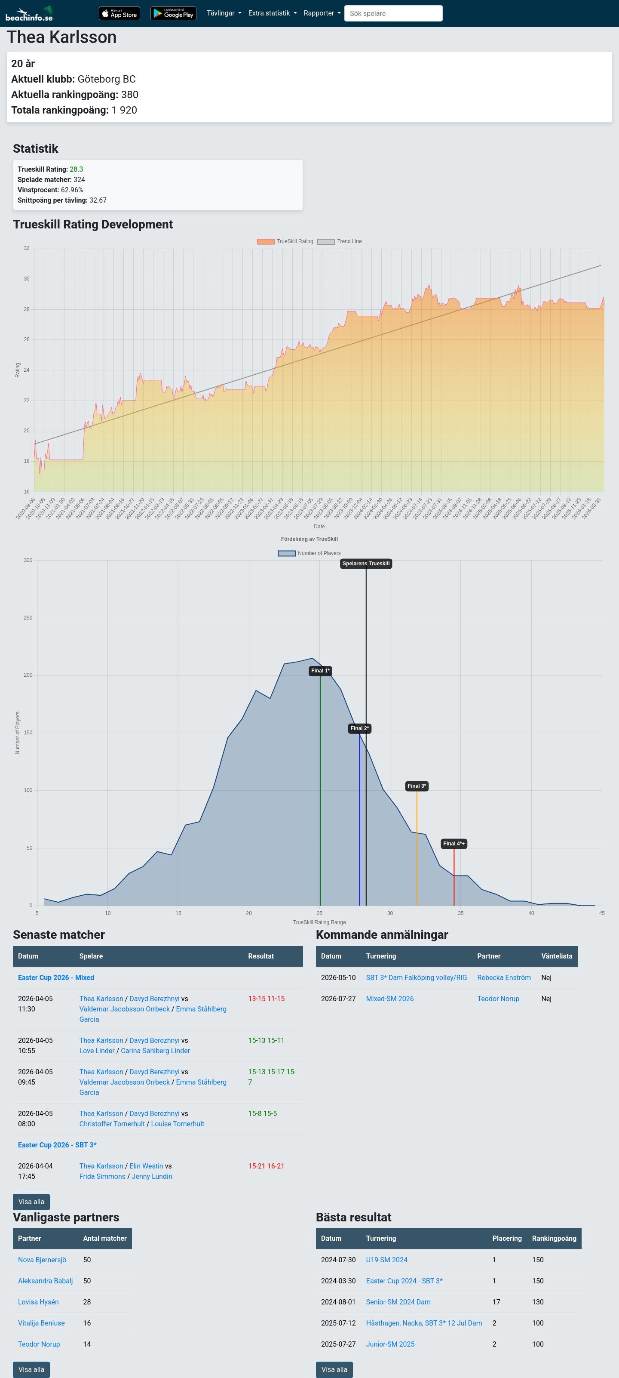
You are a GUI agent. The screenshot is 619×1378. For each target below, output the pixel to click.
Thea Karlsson (101, 999)
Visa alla (31, 1202)
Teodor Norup (499, 999)
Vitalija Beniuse (41, 1323)
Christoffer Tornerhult (112, 1124)
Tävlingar (221, 13)
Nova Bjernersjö (42, 1260)
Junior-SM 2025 (390, 1344)
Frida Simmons (103, 1176)
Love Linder (97, 1051)
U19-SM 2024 (387, 1260)
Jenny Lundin (152, 1176)
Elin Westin (146, 1166)
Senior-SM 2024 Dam (398, 1302)
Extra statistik (270, 13)
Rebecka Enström (504, 978)
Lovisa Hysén (38, 1302)
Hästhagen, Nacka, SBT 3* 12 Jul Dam (424, 1323)
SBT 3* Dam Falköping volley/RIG (416, 978)
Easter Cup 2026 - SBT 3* (57, 1145)
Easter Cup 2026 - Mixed (56, 978)
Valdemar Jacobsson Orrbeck (125, 1009)
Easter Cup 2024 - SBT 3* (404, 1281)
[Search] (393, 13)
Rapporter (320, 13)
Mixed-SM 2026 (390, 999)
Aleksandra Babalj (45, 1281)
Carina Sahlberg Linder (155, 1051)
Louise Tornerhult (178, 1124)
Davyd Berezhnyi (154, 999)
